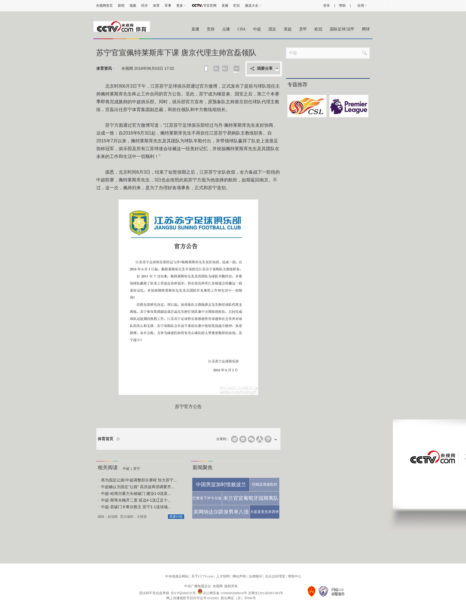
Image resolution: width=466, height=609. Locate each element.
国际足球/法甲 (342, 29)
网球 (366, 29)
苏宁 (136, 469)
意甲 (303, 29)
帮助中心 (294, 576)
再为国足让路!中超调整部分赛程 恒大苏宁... (139, 480)
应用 (360, 6)
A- (216, 68)
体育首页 (105, 439)
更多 (179, 6)
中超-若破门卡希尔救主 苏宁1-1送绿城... (136, 507)
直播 (225, 6)
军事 (168, 6)
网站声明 (239, 576)
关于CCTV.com (202, 576)
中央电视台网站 (177, 576)
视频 (132, 6)
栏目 (236, 6)
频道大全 (251, 6)
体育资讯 (104, 68)
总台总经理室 (275, 576)
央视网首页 (104, 6)
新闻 (121, 6)
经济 (144, 6)
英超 (288, 29)
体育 (156, 6)
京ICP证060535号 (183, 593)
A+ (225, 68)
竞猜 (211, 29)
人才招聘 (223, 576)
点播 (226, 29)
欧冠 (318, 29)
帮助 (342, 6)
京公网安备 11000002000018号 (222, 593)
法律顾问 (255, 576)
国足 (272, 29)
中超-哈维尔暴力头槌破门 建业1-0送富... (136, 493)
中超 (257, 29)
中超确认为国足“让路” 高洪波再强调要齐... (137, 487)
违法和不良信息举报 (154, 593)
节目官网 (210, 6)
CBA (241, 29)
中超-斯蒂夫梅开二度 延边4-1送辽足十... (136, 500)
